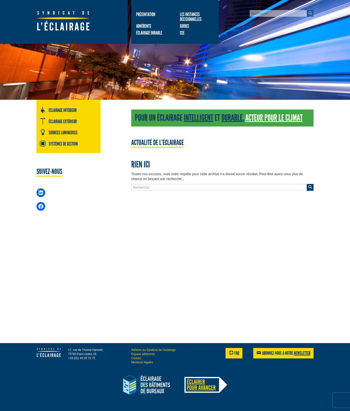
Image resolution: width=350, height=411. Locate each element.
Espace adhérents (143, 354)
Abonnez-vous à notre (283, 353)
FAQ (234, 353)
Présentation (145, 14)
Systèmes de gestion (58, 143)
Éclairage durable (149, 33)
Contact (136, 358)
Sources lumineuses (58, 132)
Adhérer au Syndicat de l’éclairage (153, 350)
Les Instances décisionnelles (190, 16)
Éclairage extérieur (58, 121)
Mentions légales (142, 362)
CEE (182, 33)
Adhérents (143, 26)
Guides (184, 26)
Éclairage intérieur (58, 110)
